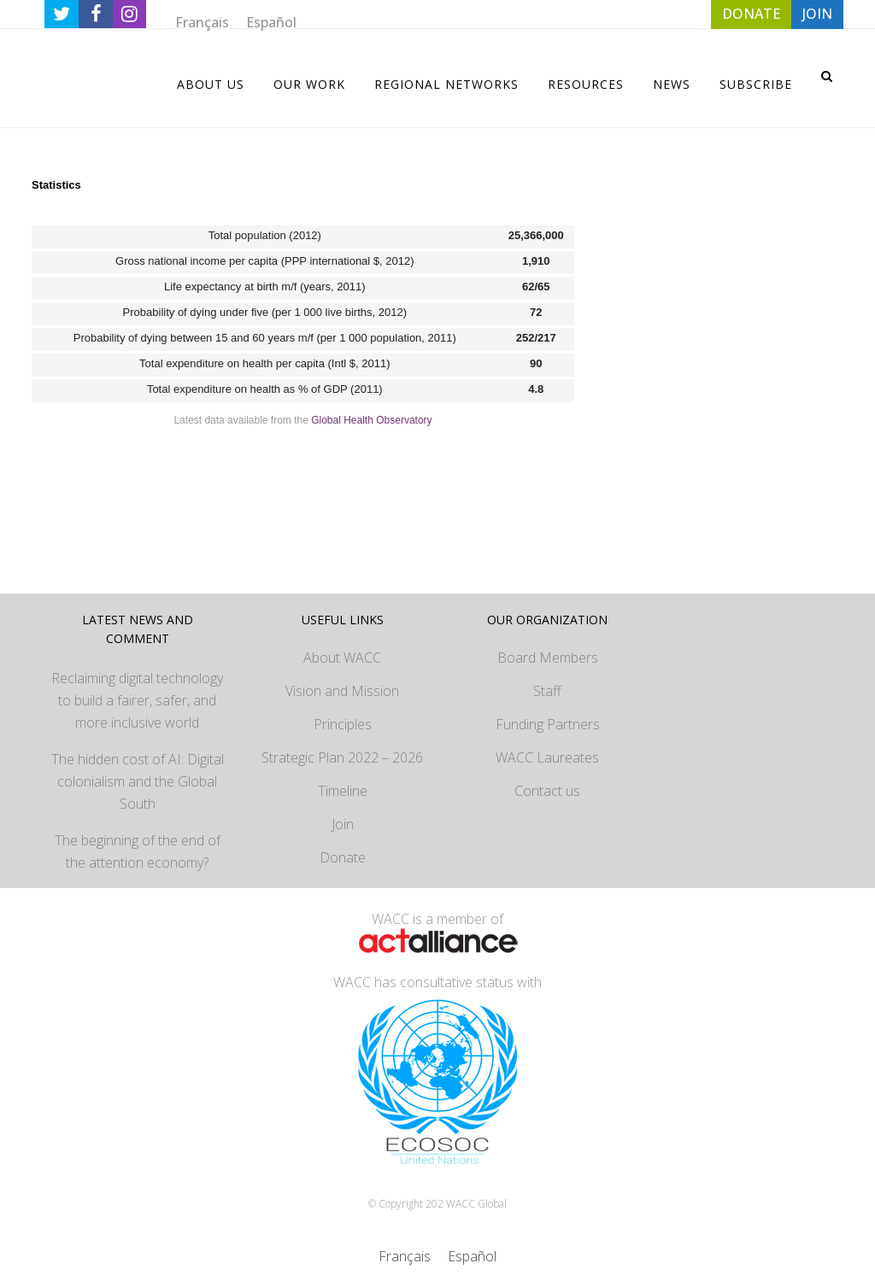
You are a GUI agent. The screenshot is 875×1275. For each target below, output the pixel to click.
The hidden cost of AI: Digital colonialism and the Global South (137, 781)
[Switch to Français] (202, 21)
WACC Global (476, 1203)
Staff (547, 690)
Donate (343, 857)
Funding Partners (548, 724)
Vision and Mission (342, 690)
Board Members (547, 657)
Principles (343, 724)
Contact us (547, 790)
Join (343, 824)
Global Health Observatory (371, 420)
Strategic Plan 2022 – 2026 (342, 757)
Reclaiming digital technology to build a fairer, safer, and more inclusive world (137, 700)
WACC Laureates (547, 757)
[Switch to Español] (271, 21)
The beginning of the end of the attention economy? (137, 851)
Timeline (342, 790)
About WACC (342, 657)
